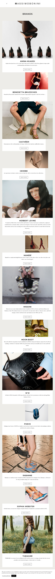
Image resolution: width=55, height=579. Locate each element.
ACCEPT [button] (13, 575)
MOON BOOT (27, 340)
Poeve (27, 424)
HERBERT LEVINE (27, 221)
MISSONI (27, 307)
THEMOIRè (27, 556)
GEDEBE (24, 171)
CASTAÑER (24, 142)
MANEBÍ (27, 255)
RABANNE (27, 475)
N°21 (27, 393)
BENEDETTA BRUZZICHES (25, 92)
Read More (27, 69)
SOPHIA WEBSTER (25, 506)
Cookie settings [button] (6, 575)
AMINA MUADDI (27, 61)
